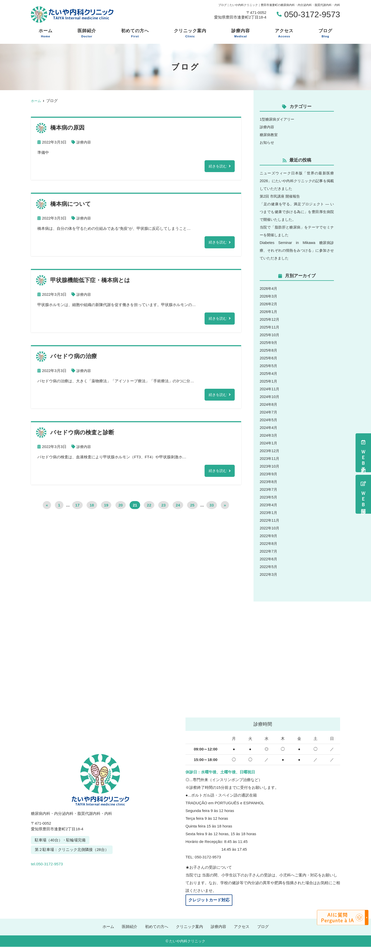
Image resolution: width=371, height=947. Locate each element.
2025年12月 (270, 319)
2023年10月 (270, 466)
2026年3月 (269, 296)
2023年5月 (269, 497)
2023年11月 (270, 458)
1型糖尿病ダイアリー (278, 119)
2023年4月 (269, 505)
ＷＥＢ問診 (363, 494)
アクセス (284, 33)
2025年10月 (270, 335)
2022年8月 (269, 543)
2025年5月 (269, 365)
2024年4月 (269, 427)
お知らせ (267, 142)
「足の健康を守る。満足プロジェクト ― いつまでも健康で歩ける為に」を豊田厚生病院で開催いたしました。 (297, 212)
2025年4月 (269, 373)
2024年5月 (269, 420)
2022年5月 (269, 566)
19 (106, 507)
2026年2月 (269, 304)
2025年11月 (270, 327)
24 (178, 507)
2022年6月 (269, 559)
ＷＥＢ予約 (363, 453)
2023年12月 (270, 451)
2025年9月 (269, 342)
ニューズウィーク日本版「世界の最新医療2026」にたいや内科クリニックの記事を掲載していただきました (297, 181)
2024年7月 (269, 412)
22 (149, 507)
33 (211, 507)
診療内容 (240, 33)
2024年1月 (269, 443)
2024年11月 (270, 389)
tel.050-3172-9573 (66, 862)
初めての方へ (135, 33)
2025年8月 (269, 350)
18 (92, 507)
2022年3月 (269, 574)
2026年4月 (269, 288)
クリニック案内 (190, 33)
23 (163, 507)
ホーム (46, 33)
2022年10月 (270, 528)
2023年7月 (269, 489)
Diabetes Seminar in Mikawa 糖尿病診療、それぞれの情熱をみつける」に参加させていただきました (297, 250)
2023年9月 (269, 474)
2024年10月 (270, 396)
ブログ (325, 33)
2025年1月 (269, 381)
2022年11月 (270, 520)
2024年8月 (269, 404)
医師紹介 (87, 33)
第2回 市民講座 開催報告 (281, 196)
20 (121, 507)
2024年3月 (269, 435)
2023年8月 (269, 481)
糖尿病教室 (269, 134)
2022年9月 (269, 536)
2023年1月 (269, 512)
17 (77, 507)
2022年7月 (269, 551)
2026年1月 (269, 311)
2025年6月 (269, 358)
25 (192, 507)
